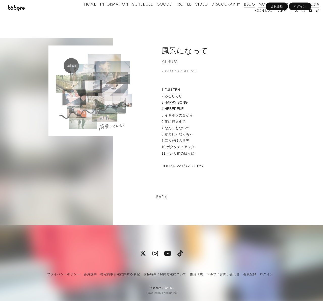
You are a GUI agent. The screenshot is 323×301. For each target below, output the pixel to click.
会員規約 (90, 274)
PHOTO (290, 14)
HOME (81, 14)
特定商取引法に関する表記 (120, 274)
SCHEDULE (133, 14)
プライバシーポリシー (63, 274)
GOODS (155, 14)
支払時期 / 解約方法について (165, 274)
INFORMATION (105, 14)
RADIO (273, 14)
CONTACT (256, 21)
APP (273, 21)
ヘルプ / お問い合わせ (223, 274)
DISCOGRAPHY (217, 14)
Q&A (306, 14)
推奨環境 (196, 274)
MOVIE (256, 14)
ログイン (300, 29)
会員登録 (277, 29)
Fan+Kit (168, 287)
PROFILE (175, 14)
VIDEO (192, 14)
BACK (161, 197)
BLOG (241, 14)
